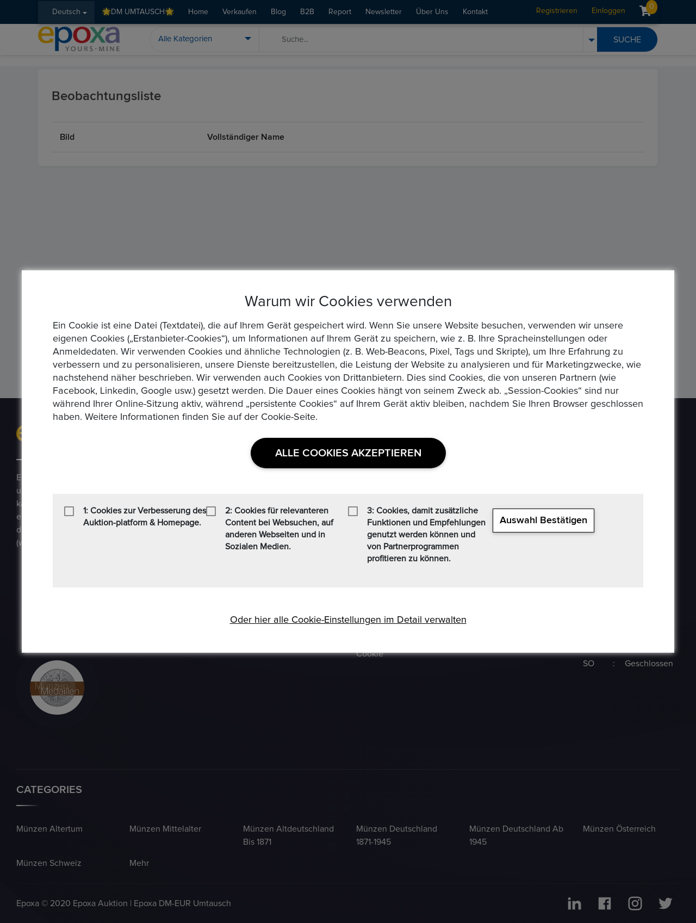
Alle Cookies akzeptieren (348, 453)
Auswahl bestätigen (543, 520)
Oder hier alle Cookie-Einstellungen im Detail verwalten (348, 620)
